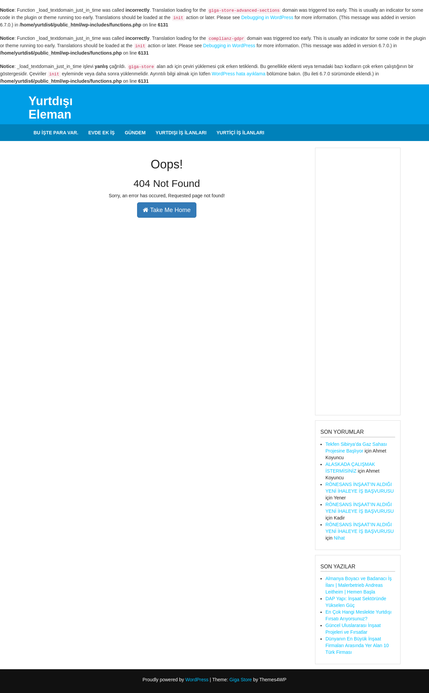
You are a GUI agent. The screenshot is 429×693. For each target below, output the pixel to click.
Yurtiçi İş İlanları (240, 132)
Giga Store (240, 679)
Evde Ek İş (101, 132)
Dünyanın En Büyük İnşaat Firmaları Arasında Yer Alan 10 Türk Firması (357, 645)
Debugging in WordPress (267, 17)
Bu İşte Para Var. (56, 132)
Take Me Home (167, 210)
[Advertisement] (357, 281)
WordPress (196, 679)
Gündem (135, 132)
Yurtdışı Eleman (50, 107)
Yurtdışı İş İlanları (181, 132)
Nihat (339, 538)
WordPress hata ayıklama (238, 73)
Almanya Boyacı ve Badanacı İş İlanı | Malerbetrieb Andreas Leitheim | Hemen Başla (358, 585)
